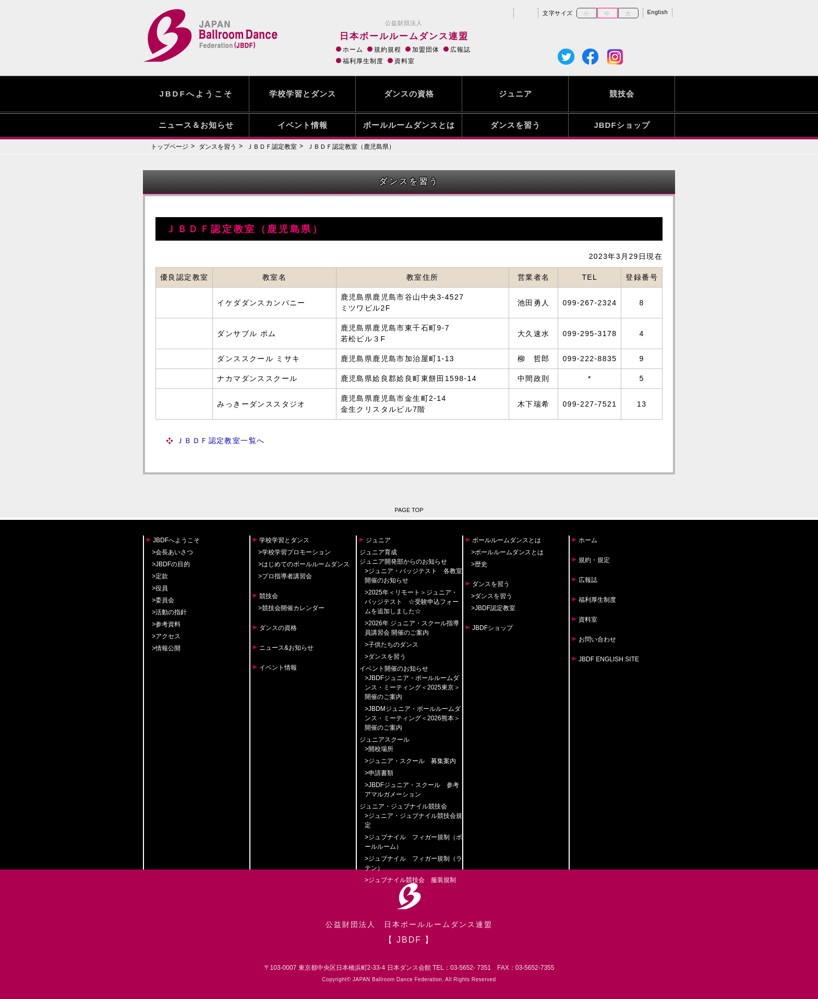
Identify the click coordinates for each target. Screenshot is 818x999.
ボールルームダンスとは (409, 125)
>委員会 (163, 600)
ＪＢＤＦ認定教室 (272, 146)
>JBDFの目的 (171, 564)
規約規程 (387, 49)
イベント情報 (303, 125)
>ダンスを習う (385, 656)
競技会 (621, 93)
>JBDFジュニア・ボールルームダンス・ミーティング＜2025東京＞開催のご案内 (412, 687)
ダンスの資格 (409, 93)
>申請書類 (379, 773)
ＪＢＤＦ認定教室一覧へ (220, 440)
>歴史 (479, 564)
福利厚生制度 (363, 61)
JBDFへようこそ (196, 93)
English (657, 12)
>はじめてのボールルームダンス (304, 564)
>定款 (160, 576)
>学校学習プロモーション (294, 552)
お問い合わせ (597, 639)
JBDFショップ (621, 125)
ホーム (353, 49)
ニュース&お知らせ (286, 647)
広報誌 (460, 49)
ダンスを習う (515, 125)
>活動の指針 (169, 612)
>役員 (160, 588)
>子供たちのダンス (391, 644)
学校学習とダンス (302, 93)
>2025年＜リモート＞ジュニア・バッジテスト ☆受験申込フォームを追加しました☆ (412, 602)
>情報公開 (166, 648)
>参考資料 (166, 624)
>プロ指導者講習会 (285, 576)
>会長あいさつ (172, 552)
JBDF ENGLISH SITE (609, 659)
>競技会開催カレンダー (291, 608)
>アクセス (166, 636)
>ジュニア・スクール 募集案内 (410, 761)
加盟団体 (425, 49)
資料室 (404, 61)
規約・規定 (594, 560)
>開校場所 (379, 749)
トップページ (169, 146)
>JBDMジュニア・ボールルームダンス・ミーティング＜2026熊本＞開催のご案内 (413, 718)
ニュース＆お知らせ (196, 125)
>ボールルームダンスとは (507, 552)
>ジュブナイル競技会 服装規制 (410, 880)
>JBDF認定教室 (493, 608)
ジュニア (515, 93)
